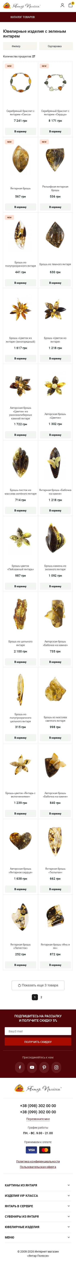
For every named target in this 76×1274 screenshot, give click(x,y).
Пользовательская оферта (38, 1167)
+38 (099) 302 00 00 (38, 1112)
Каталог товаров (19, 17)
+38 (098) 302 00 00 (38, 1105)
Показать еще (38, 985)
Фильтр (13, 46)
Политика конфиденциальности (38, 1161)
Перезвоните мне (37, 1119)
